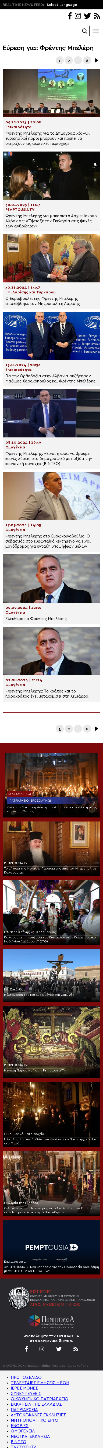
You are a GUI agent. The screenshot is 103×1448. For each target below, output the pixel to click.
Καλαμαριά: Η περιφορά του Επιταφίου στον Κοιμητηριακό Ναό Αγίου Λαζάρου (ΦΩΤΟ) (50, 939)
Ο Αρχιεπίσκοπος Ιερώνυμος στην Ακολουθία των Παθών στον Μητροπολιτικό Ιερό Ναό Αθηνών (48, 1210)
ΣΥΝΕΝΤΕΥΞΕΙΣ (26, 1393)
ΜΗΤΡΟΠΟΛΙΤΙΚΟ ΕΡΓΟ (34, 1420)
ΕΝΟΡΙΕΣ (20, 1426)
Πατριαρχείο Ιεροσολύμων (30, 800)
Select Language (62, 5)
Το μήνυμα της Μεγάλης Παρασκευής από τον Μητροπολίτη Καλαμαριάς (50, 870)
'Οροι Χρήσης (77, 1365)
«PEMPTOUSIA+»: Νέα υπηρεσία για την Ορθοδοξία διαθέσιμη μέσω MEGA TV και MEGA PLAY (51, 1269)
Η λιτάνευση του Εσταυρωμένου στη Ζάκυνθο (39, 994)
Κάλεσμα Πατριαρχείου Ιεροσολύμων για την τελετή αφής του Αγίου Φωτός (52, 809)
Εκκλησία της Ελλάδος (21, 1202)
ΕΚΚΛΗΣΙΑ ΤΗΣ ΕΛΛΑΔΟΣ (36, 1404)
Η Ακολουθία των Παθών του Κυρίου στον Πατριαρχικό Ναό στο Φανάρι (50, 1141)
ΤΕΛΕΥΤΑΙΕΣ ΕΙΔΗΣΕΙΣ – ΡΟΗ (40, 1383)
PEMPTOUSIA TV (15, 863)
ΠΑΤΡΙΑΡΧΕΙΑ (24, 1410)
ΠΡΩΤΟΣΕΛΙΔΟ (26, 1377)
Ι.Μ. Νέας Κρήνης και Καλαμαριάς (30, 932)
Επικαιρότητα (15, 1261)
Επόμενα (96, 60)
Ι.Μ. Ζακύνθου (14, 989)
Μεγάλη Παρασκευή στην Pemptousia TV (34, 1070)
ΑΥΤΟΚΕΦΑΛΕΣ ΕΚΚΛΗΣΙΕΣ (38, 1415)
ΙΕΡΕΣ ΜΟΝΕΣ (24, 1388)
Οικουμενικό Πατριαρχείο (24, 1134)
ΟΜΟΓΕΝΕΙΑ (23, 1431)
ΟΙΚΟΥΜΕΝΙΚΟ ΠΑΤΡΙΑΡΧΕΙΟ (39, 1399)
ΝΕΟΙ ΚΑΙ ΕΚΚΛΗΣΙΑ (30, 1436)
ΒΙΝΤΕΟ (18, 1442)
